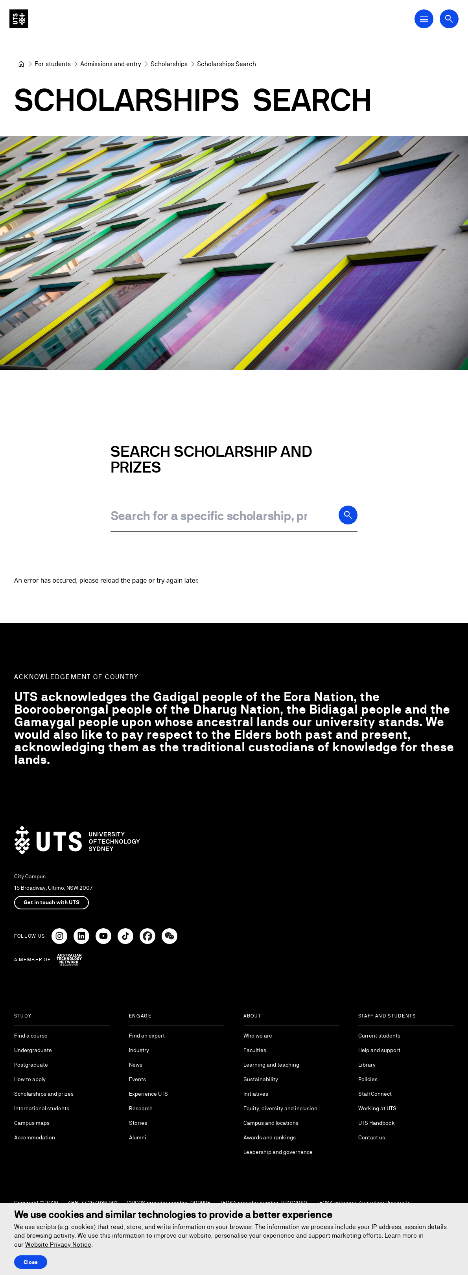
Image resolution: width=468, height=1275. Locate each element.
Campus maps (32, 1123)
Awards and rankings (269, 1137)
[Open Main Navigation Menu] (424, 18)
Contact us (371, 1137)
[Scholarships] (169, 64)
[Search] (348, 515)
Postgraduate (31, 1065)
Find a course (31, 1035)
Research (141, 1108)
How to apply (30, 1079)
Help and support (379, 1050)
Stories (138, 1123)
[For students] (53, 64)
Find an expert (147, 1035)
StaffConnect (375, 1094)
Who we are (257, 1035)
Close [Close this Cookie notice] (31, 1262)
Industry (139, 1050)
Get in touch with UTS (51, 902)
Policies (368, 1079)
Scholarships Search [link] (226, 64)
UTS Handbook (376, 1123)
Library (367, 1065)
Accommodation (34, 1137)
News (135, 1065)
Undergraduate (33, 1050)
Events (137, 1079)
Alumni (137, 1137)
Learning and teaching (271, 1065)
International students (41, 1108)
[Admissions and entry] (110, 64)
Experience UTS (148, 1094)
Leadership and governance (278, 1152)
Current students (379, 1035)
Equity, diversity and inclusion (280, 1108)
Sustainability (260, 1079)
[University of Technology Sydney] (21, 64)
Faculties (254, 1050)
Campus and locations (270, 1123)
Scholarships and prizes (44, 1094)
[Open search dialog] (449, 18)
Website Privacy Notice (58, 1244)
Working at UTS (377, 1108)
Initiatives (255, 1094)
